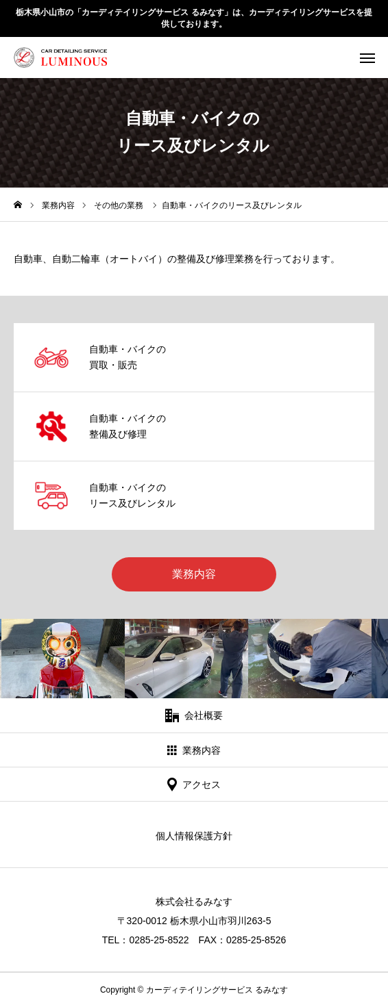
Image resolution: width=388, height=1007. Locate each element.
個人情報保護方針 (194, 835)
